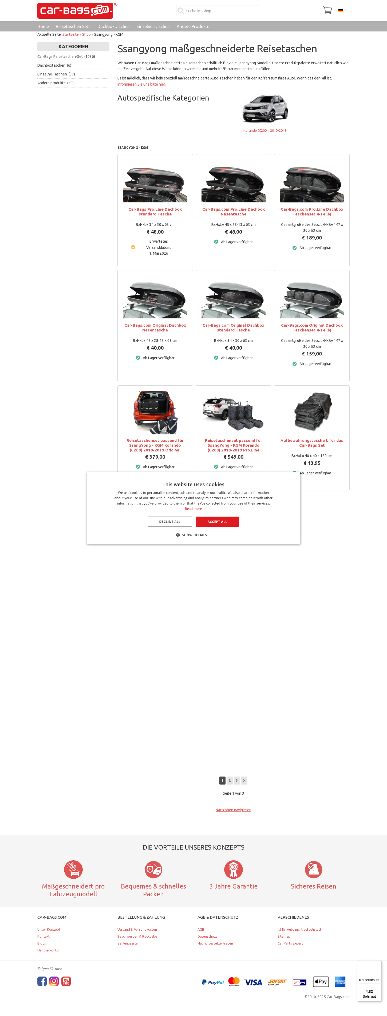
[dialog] (193, 508)
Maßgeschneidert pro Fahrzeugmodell (73, 890)
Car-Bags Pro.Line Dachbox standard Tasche (155, 211)
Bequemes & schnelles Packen (153, 890)
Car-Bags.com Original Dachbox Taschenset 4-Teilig (312, 327)
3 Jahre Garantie (233, 886)
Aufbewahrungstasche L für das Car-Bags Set (312, 442)
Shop (86, 34)
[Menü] (378, 963)
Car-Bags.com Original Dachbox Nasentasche (155, 327)
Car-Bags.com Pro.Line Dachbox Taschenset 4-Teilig (312, 211)
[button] (193, 534)
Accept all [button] (217, 521)
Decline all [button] (170, 521)
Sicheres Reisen (313, 886)
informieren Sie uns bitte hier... (142, 84)
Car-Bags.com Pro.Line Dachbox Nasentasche (233, 211)
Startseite (70, 34)
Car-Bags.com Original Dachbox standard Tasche (233, 327)
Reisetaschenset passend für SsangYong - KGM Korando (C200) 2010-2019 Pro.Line (233, 445)
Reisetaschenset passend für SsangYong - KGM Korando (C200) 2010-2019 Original (155, 445)
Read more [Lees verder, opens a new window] (193, 508)
